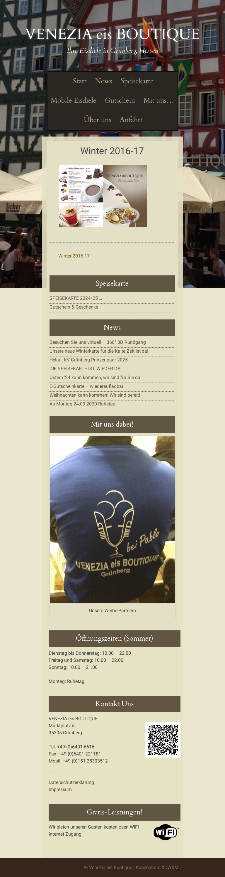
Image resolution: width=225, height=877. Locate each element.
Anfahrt (130, 120)
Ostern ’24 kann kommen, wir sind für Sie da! (96, 377)
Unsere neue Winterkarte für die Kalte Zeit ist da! (99, 351)
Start (78, 81)
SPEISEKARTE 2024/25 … (76, 298)
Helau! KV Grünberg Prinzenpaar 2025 (89, 360)
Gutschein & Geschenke (74, 307)
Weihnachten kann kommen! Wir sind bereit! (95, 395)
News (102, 81)
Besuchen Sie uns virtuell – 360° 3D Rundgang (98, 342)
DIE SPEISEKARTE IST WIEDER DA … (87, 368)
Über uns (96, 120)
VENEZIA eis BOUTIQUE (112, 34)
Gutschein (119, 100)
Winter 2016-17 (71, 256)
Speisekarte (136, 81)
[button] (103, 196)
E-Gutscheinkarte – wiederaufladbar (86, 386)
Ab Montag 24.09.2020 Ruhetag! (83, 404)
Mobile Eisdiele (73, 100)
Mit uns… (158, 100)
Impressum (60, 789)
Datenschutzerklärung (71, 782)
